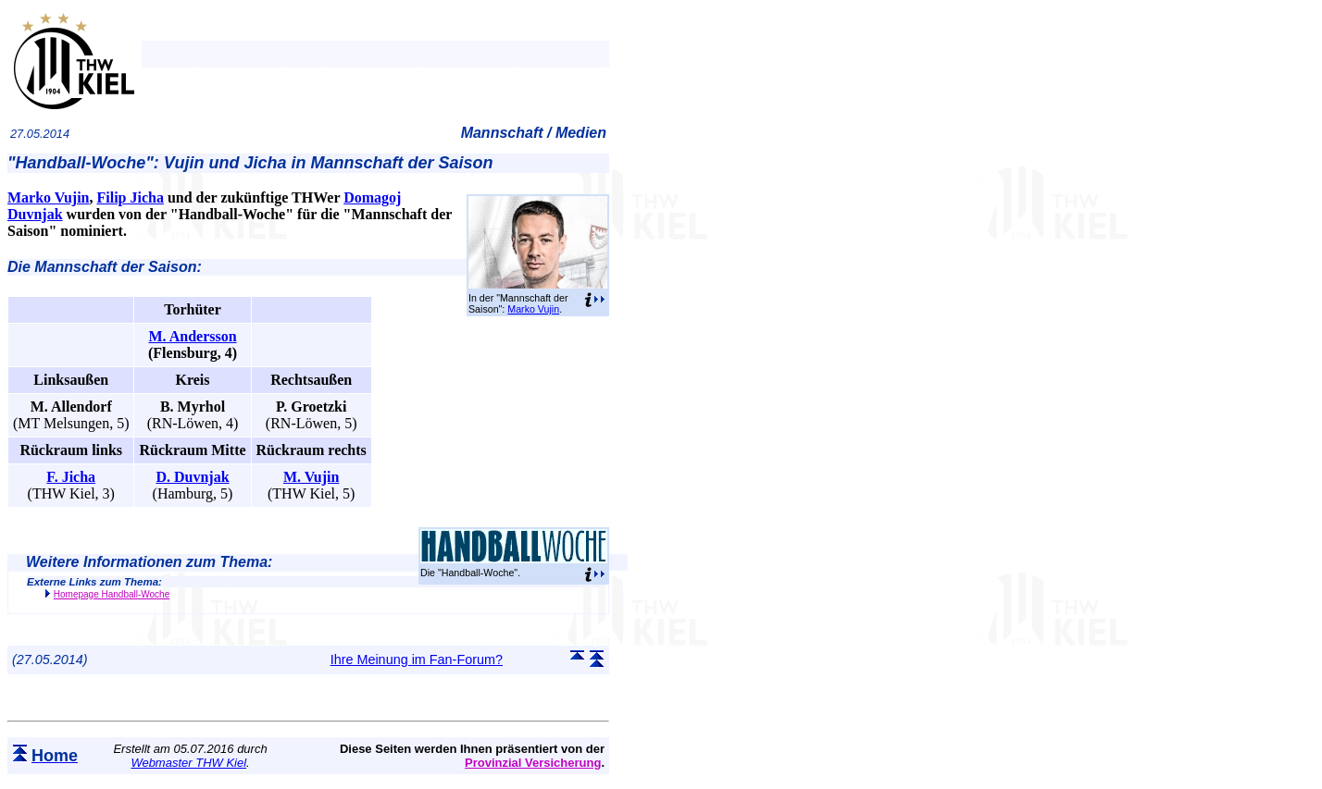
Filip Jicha (129, 197)
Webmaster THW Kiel (188, 763)
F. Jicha (70, 477)
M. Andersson (192, 336)
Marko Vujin (533, 308)
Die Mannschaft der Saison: (104, 267)
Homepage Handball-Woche (111, 594)
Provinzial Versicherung (533, 763)
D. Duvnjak (192, 477)
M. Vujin (311, 477)
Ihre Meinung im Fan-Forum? (416, 659)
